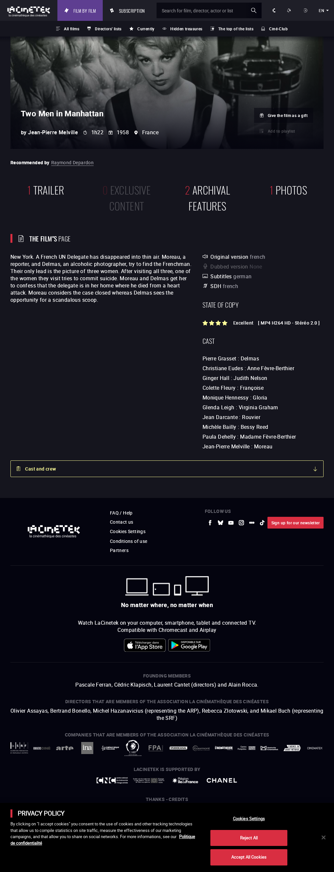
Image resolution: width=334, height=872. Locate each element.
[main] (167, 837)
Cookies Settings (249, 818)
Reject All (249, 838)
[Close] (323, 837)
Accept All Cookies (248, 857)
